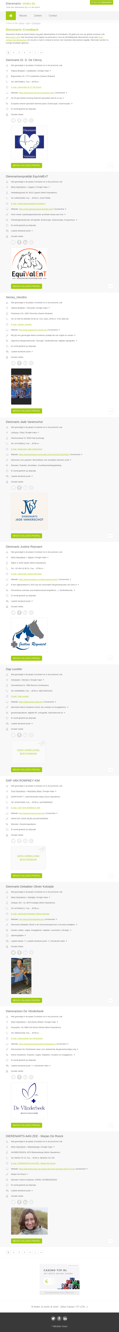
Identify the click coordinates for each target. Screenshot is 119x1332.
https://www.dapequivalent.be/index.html (36, 209)
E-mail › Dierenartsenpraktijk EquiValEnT (28, 203)
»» (41, 52)
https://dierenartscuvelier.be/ (31, 702)
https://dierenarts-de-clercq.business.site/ (36, 93)
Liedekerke (31, 71)
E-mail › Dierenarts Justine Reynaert (26, 574)
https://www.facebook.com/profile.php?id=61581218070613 (44, 454)
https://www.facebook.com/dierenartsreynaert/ (38, 579)
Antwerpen (15, 680)
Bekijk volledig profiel (26, 165)
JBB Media (57, 1326)
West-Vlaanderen (18, 187)
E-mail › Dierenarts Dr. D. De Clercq (26, 87)
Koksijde (31, 897)
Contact (53, 15)
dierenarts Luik (12, 37)
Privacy (64, 1326)
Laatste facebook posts (22, 231)
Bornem (25, 680)
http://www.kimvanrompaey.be (31, 813)
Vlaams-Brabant (18, 71)
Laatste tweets (18, 941)
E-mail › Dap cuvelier (20, 696)
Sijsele (30, 557)
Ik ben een (101, 2)
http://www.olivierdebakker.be (31, 919)
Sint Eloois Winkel (35, 1022)
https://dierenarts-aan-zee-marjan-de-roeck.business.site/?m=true (46, 1169)
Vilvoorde (31, 308)
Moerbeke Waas (34, 791)
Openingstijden (18, 935)
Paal (22, 432)
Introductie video (59, 941)
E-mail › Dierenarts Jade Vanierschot (26, 449)
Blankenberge (34, 1147)
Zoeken (38, 15)
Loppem (31, 187)
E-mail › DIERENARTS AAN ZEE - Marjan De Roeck (33, 1163)
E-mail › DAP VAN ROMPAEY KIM (25, 808)
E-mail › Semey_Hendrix (21, 324)
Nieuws (23, 15)
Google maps (45, 71)
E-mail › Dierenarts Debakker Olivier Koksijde (30, 914)
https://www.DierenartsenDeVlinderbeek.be (37, 1044)
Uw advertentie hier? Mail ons (59, 1293)
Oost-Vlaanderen (18, 791)
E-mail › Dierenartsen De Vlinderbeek (27, 1038)
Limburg (14, 432)
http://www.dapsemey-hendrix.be (33, 330)
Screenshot (61, 93)
